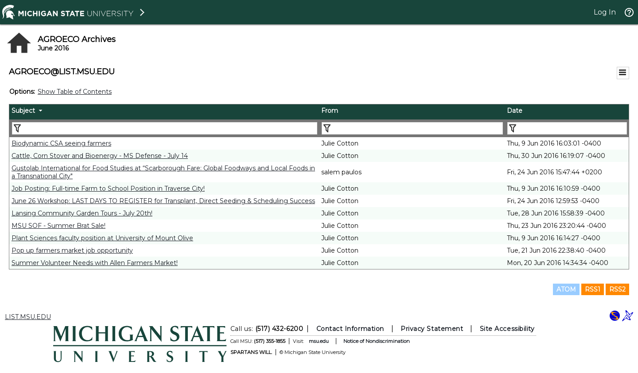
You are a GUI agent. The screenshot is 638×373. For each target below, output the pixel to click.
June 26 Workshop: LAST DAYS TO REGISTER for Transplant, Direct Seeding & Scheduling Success (163, 201)
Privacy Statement (432, 329)
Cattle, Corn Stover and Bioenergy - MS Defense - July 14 (100, 156)
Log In (605, 12)
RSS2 (617, 289)
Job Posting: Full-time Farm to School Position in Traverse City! (108, 188)
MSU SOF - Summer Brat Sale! (58, 226)
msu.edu (319, 341)
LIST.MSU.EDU (28, 317)
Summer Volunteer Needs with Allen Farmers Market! (95, 263)
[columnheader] (164, 111)
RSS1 (592, 289)
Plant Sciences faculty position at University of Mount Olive (102, 238)
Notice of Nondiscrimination (376, 341)
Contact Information (350, 329)
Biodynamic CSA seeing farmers (61, 143)
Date (514, 111)
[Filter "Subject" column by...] (164, 128)
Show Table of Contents (75, 92)
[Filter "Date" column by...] (567, 128)
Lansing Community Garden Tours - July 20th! (82, 213)
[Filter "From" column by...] (412, 128)
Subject (23, 111)
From (329, 111)
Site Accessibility (507, 329)
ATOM (566, 289)
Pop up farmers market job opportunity (72, 250)
